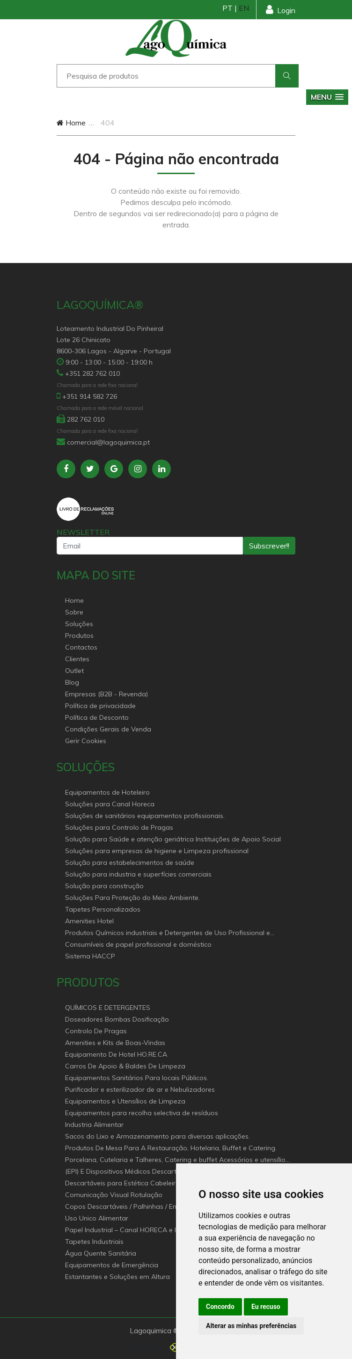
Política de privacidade (100, 705)
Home (71, 122)
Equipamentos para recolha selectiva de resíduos (141, 1113)
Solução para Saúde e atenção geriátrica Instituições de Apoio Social (173, 839)
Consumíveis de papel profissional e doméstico (138, 944)
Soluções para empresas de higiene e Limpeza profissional (157, 851)
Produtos (79, 635)
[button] (327, 97)
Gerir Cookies (85, 741)
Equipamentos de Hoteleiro (107, 792)
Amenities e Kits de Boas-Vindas (115, 1042)
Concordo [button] (220, 1306)
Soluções (79, 624)
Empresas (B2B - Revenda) (106, 694)
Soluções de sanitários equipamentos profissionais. (145, 815)
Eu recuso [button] (265, 1306)
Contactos (81, 647)
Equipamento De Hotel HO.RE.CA (116, 1054)
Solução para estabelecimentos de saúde (129, 862)
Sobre (74, 612)
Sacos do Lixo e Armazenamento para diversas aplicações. (157, 1136)
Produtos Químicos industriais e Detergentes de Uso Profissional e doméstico (167, 933)
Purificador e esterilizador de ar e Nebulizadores (140, 1089)
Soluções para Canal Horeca (109, 804)
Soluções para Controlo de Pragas (119, 827)
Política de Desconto (97, 717)
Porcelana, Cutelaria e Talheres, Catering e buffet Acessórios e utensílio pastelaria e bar (175, 1160)
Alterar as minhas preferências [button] (251, 1326)
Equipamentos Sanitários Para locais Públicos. (136, 1078)
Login (280, 9)
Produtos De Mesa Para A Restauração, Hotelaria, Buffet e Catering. (171, 1148)
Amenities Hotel (89, 921)
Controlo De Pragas (96, 1031)
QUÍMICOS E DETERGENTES (107, 1007)
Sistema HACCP (90, 956)
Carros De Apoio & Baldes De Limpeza (125, 1066)
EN (244, 8)
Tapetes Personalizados (102, 909)
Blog (72, 682)
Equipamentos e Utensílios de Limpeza (125, 1101)
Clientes (77, 659)
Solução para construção (104, 886)
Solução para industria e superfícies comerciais (138, 874)
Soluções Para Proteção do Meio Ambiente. (132, 897)
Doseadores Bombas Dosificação (117, 1019)
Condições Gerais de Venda (108, 729)
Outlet (74, 670)
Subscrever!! (269, 545)
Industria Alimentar (94, 1124)
